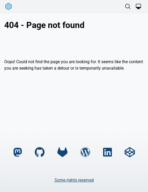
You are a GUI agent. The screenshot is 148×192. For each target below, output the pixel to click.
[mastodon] (17, 152)
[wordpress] (85, 152)
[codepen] (130, 152)
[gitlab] (62, 152)
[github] (40, 152)
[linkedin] (107, 152)
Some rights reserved (74, 180)
